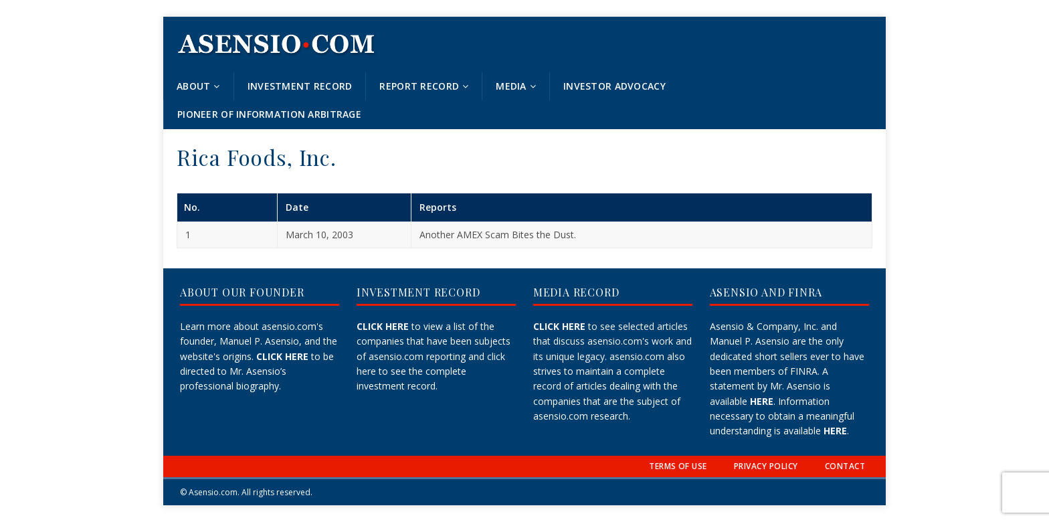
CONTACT (845, 466)
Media (511, 86)
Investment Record (300, 86)
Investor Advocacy (614, 86)
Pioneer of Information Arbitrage (269, 114)
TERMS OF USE (678, 466)
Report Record (419, 86)
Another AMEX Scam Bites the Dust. (497, 234)
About (193, 86)
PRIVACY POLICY (766, 466)
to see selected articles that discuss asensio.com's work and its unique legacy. (612, 341)
